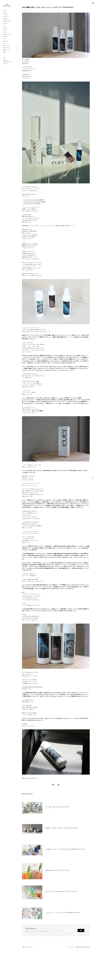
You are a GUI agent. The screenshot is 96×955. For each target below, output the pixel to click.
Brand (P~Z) (6, 49)
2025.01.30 (48, 914)
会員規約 (87, 947)
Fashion (5, 23)
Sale (4, 43)
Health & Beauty (7, 21)
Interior (5, 12)
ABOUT (4, 57)
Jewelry (5, 30)
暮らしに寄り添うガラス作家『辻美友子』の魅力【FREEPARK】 (61, 891)
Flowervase (6, 16)
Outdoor (5, 36)
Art (4, 38)
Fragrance (5, 19)
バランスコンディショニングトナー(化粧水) (34, 201)
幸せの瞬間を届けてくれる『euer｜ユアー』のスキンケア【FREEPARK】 (48, 7)
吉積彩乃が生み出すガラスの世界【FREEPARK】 (58, 870)
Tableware (5, 14)
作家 (4, 52)
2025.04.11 (48, 850)
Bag (4, 25)
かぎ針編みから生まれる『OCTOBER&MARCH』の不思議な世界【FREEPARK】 (65, 849)
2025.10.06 (48, 808)
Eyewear (5, 27)
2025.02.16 (48, 893)
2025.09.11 (48, 829)
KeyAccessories (7, 34)
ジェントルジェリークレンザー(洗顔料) (33, 199)
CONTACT (5, 63)
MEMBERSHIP (6, 60)
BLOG (4, 59)
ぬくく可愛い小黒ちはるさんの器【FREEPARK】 (58, 806)
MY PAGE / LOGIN (8, 62)
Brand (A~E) (6, 45)
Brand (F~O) (6, 47)
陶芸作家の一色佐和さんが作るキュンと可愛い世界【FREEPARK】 (62, 828)
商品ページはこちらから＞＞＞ (30, 778)
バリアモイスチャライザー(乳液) (31, 203)
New (4, 10)
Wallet (5, 32)
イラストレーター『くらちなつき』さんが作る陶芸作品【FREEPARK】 (63, 912)
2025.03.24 (48, 871)
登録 (81, 930)
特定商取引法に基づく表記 (81, 947)
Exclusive (5, 41)
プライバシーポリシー (71, 947)
